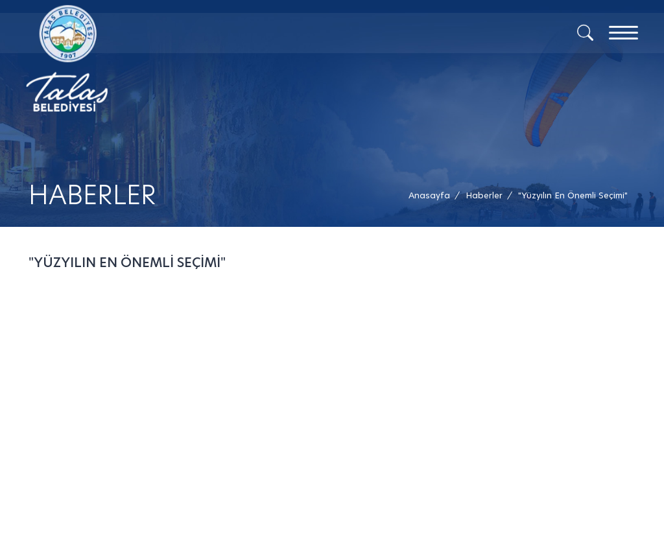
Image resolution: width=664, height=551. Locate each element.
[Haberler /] (484, 195)
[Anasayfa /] (433, 195)
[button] (572, 195)
